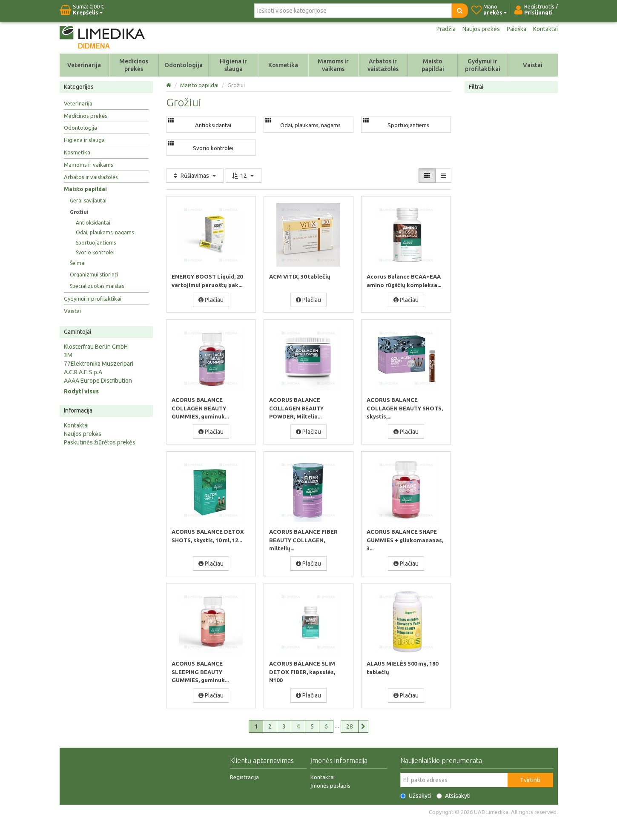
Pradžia (446, 29)
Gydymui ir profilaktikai (482, 65)
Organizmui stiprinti (94, 274)
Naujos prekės (481, 29)
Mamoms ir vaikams (333, 65)
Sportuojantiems (96, 242)
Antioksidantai (93, 222)
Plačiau (211, 299)
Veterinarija (84, 65)
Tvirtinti (530, 777)
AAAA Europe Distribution (98, 380)
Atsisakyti (453, 793)
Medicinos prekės (133, 65)
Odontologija (183, 65)
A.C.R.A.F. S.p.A (83, 372)
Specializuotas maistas (97, 286)
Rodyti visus (81, 391)
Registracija (244, 775)
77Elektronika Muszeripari (98, 363)
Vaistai (532, 65)
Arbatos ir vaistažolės (383, 65)
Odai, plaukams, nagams (105, 232)
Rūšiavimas (195, 175)
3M (68, 355)
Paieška (516, 29)
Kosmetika (283, 65)
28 (349, 724)
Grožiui (79, 212)
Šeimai (78, 263)
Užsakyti (415, 793)
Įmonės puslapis (330, 783)
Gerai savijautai (88, 200)
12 (243, 175)
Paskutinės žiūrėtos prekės (99, 442)
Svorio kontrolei (95, 252)
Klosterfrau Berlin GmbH (96, 346)
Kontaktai (545, 29)
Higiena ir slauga (233, 65)
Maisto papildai (433, 65)
